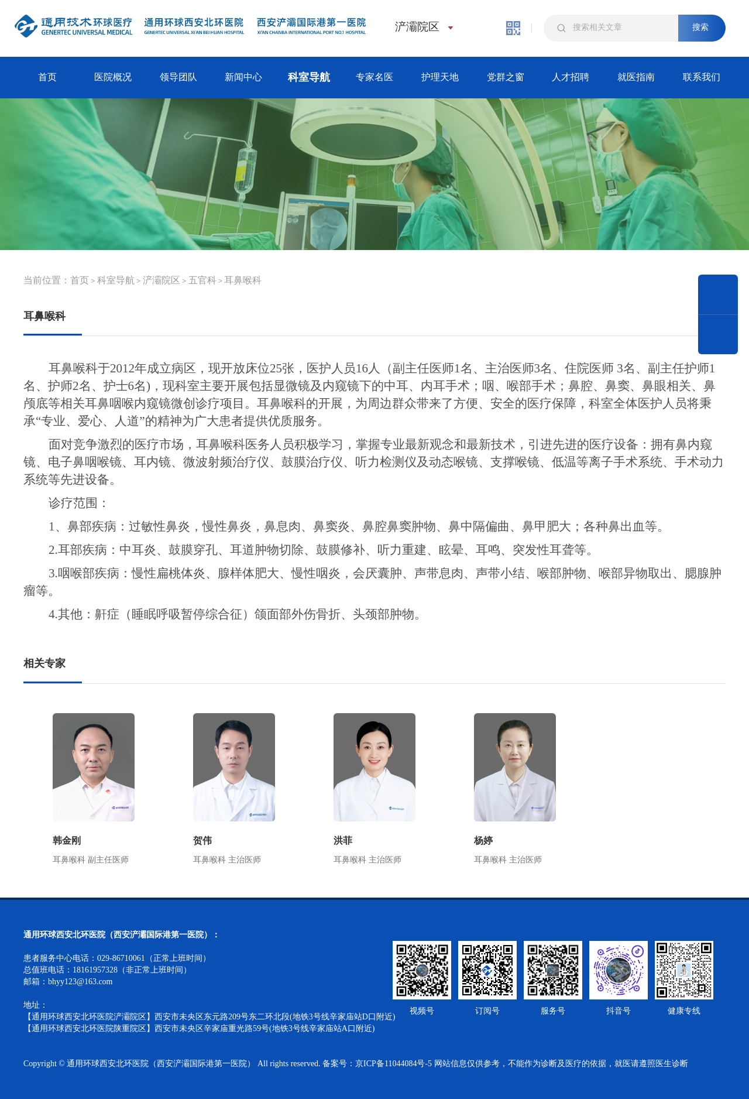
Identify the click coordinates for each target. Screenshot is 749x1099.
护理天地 (440, 77)
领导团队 (178, 77)
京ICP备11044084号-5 (393, 1063)
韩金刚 (67, 840)
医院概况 (113, 77)
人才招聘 (570, 77)
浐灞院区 (161, 280)
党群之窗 (505, 77)
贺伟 (202, 840)
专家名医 (374, 77)
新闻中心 (243, 77)
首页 (47, 77)
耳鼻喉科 (243, 280)
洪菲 (343, 840)
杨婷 (483, 840)
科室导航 (309, 77)
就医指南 (636, 77)
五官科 (202, 280)
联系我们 (701, 77)
